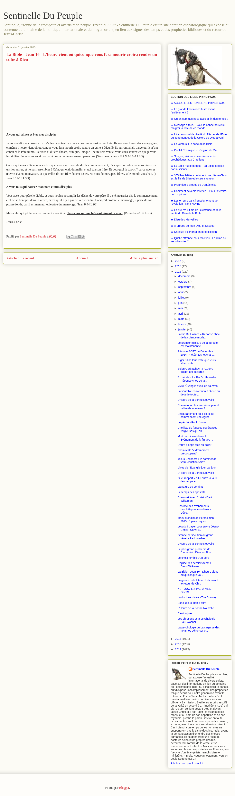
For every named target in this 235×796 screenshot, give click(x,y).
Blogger (124, 787)
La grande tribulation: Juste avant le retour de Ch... (198, 582)
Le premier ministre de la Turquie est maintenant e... (198, 344)
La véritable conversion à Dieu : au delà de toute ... (199, 393)
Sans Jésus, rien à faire (192, 602)
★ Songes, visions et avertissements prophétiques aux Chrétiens (193, 158)
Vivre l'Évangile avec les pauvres (198, 385)
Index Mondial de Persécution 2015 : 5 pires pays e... (196, 519)
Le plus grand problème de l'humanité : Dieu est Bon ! (195, 551)
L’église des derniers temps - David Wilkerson (195, 564)
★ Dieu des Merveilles (184, 219)
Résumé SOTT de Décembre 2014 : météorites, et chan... (196, 353)
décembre (184, 276)
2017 (178, 260)
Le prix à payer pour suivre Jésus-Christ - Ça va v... (198, 528)
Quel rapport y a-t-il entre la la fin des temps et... (198, 480)
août (181, 292)
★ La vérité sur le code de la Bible (191, 143)
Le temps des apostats (191, 492)
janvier (182, 329)
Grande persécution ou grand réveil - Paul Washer (195, 537)
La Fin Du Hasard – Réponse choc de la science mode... (199, 336)
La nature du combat (190, 486)
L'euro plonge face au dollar (194, 444)
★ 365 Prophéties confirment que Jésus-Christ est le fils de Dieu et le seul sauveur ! (199, 177)
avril (181, 313)
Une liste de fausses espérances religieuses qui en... (197, 429)
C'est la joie (185, 613)
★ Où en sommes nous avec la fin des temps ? (199, 118)
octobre (183, 281)
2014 (178, 638)
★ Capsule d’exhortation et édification (194, 231)
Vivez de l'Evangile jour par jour (197, 467)
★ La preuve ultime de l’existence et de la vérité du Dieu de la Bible (196, 211)
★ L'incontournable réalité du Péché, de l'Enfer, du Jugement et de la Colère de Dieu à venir (199, 136)
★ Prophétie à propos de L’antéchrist (193, 184)
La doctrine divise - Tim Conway (197, 597)
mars (181, 318)
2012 (178, 649)
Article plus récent (20, 258)
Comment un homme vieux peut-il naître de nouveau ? (198, 407)
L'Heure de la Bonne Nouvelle (196, 399)
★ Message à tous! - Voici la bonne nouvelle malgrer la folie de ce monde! (198, 126)
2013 (178, 644)
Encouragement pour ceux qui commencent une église (196, 415)
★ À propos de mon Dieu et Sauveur (193, 225)
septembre (185, 286)
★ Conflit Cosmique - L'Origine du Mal (194, 150)
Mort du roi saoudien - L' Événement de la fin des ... (195, 438)
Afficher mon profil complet (187, 763)
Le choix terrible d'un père (193, 557)
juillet (181, 297)
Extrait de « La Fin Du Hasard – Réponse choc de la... (197, 379)
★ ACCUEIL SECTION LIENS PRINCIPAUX (198, 102)
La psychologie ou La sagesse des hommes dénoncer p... (199, 629)
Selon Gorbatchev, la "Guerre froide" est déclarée (195, 370)
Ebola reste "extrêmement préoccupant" (193, 452)
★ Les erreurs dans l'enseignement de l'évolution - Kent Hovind (194, 202)
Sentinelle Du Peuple (42, 15)
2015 (178, 271)
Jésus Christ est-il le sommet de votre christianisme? (197, 460)
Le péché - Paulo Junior (192, 422)
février (182, 324)
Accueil (82, 258)
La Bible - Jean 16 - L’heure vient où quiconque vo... (198, 573)
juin (180, 302)
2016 (178, 266)
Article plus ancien (144, 258)
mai (180, 308)
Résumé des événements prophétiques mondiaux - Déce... (194, 509)
